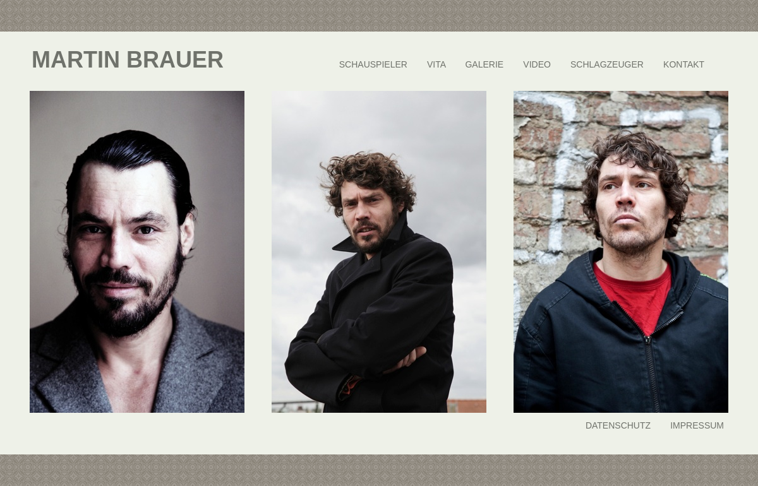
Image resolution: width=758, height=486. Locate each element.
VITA (436, 64)
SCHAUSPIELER (373, 64)
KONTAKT (683, 64)
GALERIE (484, 64)
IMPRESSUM (697, 425)
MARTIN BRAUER (128, 60)
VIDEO (537, 64)
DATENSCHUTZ (618, 425)
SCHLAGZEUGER (607, 64)
